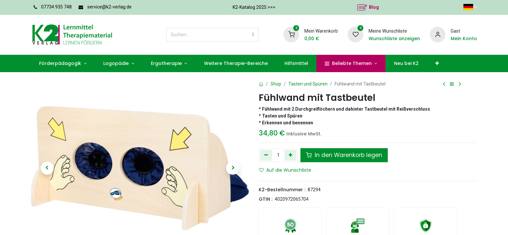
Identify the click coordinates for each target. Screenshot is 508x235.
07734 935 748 (56, 6)
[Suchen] (253, 34)
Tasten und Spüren (307, 83)
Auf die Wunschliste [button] (285, 170)
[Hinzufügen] (290, 155)
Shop (275, 83)
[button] (47, 168)
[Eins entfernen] (266, 155)
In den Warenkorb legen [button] (344, 155)
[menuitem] (63, 63)
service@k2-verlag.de (109, 6)
